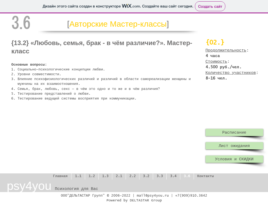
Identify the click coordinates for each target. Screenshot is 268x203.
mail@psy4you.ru (153, 195)
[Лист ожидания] (234, 145)
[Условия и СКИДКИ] (234, 159)
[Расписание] (234, 132)
